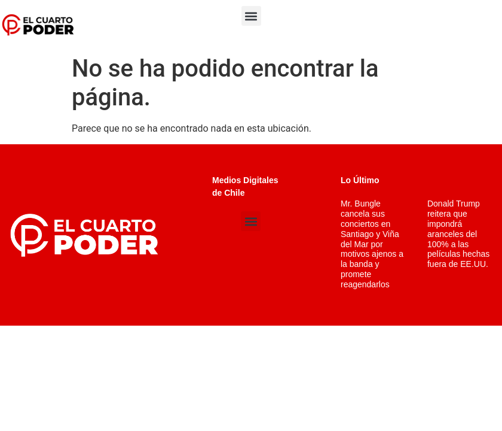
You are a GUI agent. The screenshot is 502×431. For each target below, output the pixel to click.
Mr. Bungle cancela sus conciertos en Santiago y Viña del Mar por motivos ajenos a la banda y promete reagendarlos (372, 244)
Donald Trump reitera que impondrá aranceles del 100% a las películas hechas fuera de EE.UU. (458, 234)
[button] (251, 16)
